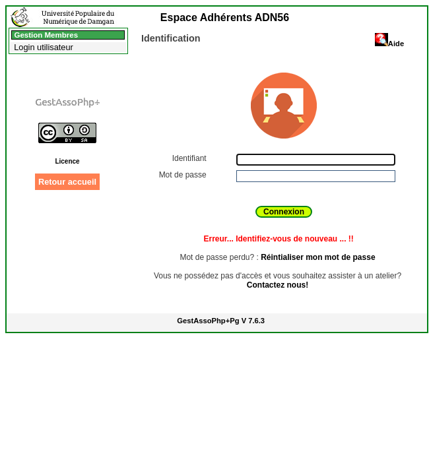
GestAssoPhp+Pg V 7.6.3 (221, 321)
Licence (67, 161)
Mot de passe (184, 174)
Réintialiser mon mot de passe (318, 257)
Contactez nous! (277, 285)
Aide (389, 44)
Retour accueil (67, 182)
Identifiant (190, 158)
